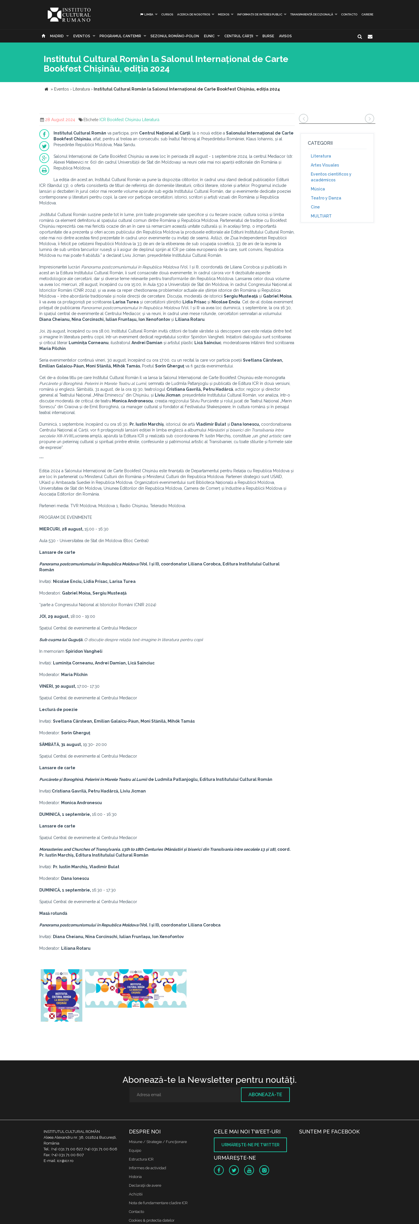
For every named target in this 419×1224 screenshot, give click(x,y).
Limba (146, 14)
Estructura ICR (141, 1159)
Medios (223, 14)
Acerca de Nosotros (193, 14)
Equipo (135, 1150)
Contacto (349, 14)
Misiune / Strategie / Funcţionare (158, 1142)
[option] (61, 996)
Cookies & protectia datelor (152, 1220)
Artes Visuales (325, 165)
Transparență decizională (311, 14)
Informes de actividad (147, 1168)
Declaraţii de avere (145, 1185)
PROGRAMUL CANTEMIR (120, 36)
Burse (268, 36)
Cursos (167, 14)
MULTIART (321, 216)
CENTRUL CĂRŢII (238, 36)
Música (318, 189)
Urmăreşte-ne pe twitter (250, 1144)
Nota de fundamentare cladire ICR (158, 1203)
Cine (315, 207)
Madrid (57, 36)
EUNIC (209, 36)
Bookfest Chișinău (124, 119)
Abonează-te (265, 1094)
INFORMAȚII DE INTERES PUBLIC (259, 14)
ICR (103, 119)
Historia (135, 1177)
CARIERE (367, 14)
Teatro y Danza (326, 198)
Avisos (285, 36)
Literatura (321, 156)
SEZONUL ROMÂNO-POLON (174, 36)
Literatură (150, 119)
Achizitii (136, 1194)
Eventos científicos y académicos (331, 177)
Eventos (81, 36)
